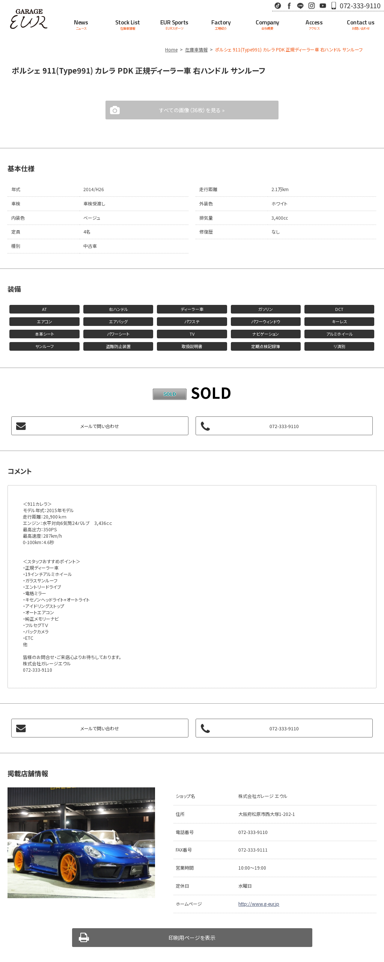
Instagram (311, 5)
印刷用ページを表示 (192, 937)
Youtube (322, 5)
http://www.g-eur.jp (258, 903)
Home (171, 49)
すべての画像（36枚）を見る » (191, 110)
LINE (300, 5)
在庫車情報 (196, 49)
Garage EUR (28, 19)
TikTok (277, 5)
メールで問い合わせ (99, 426)
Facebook (289, 5)
